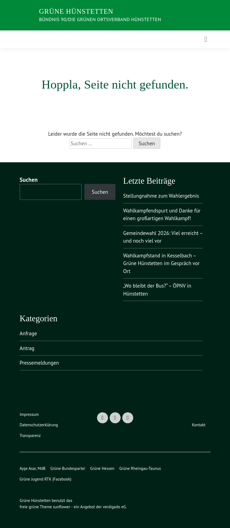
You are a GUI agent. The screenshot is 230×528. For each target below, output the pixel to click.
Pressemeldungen (39, 362)
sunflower (61, 506)
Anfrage (28, 333)
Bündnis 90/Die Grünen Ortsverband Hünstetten (100, 19)
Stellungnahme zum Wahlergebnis (161, 195)
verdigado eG (114, 506)
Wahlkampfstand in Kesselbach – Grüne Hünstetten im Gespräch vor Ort (161, 263)
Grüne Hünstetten (76, 11)
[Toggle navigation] (206, 39)
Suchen (29, 179)
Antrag (27, 348)
